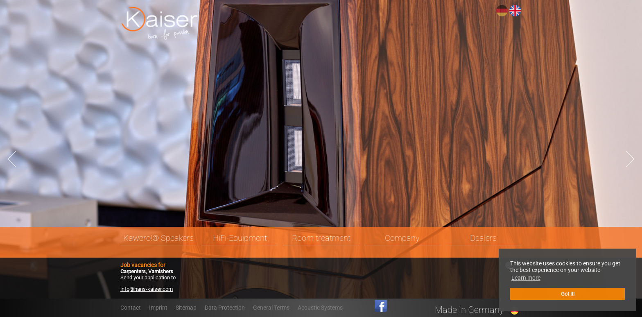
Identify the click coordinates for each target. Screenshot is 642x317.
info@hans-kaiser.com (146, 289)
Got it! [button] (567, 294)
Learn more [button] (525, 277)
